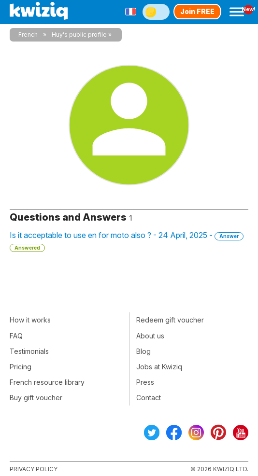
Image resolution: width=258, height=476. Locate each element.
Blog (143, 351)
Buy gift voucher (36, 397)
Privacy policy (33, 469)
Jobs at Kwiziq (159, 367)
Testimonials (29, 351)
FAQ (16, 336)
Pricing (20, 367)
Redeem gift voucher (170, 320)
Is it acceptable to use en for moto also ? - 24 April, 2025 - (127, 241)
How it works (30, 320)
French (28, 34)
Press (145, 382)
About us (150, 336)
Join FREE (197, 11)
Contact (148, 397)
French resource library (47, 382)
